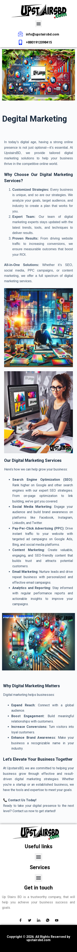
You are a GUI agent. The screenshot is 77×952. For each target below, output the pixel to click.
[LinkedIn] (39, 921)
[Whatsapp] (48, 921)
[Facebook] (20, 921)
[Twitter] (29, 921)
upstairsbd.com (38, 940)
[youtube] (57, 921)
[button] (38, 23)
